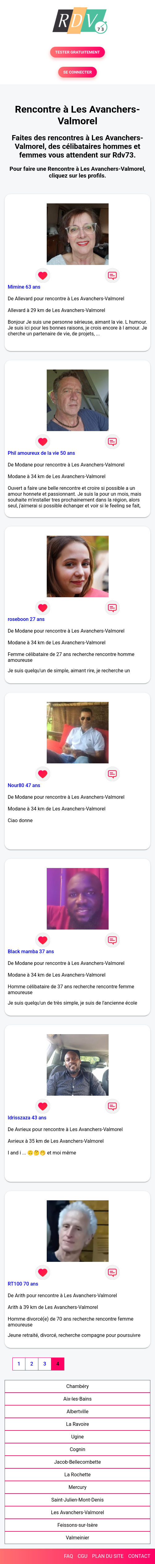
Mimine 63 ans (24, 287)
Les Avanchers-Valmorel (77, 1512)
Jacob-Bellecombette (77, 1462)
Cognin (77, 1449)
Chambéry (77, 1386)
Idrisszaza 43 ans (27, 1118)
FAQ (68, 1556)
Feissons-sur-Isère (78, 1525)
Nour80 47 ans (24, 785)
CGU (83, 1556)
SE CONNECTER (77, 72)
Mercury (77, 1487)
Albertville (77, 1411)
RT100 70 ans (23, 1284)
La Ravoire (77, 1424)
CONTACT (139, 1556)
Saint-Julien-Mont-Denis (77, 1500)
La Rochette (77, 1475)
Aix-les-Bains (77, 1399)
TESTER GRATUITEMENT (77, 52)
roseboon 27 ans (26, 619)
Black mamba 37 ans (31, 951)
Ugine (77, 1437)
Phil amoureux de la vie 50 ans (41, 453)
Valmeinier (77, 1538)
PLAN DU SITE (108, 1556)
